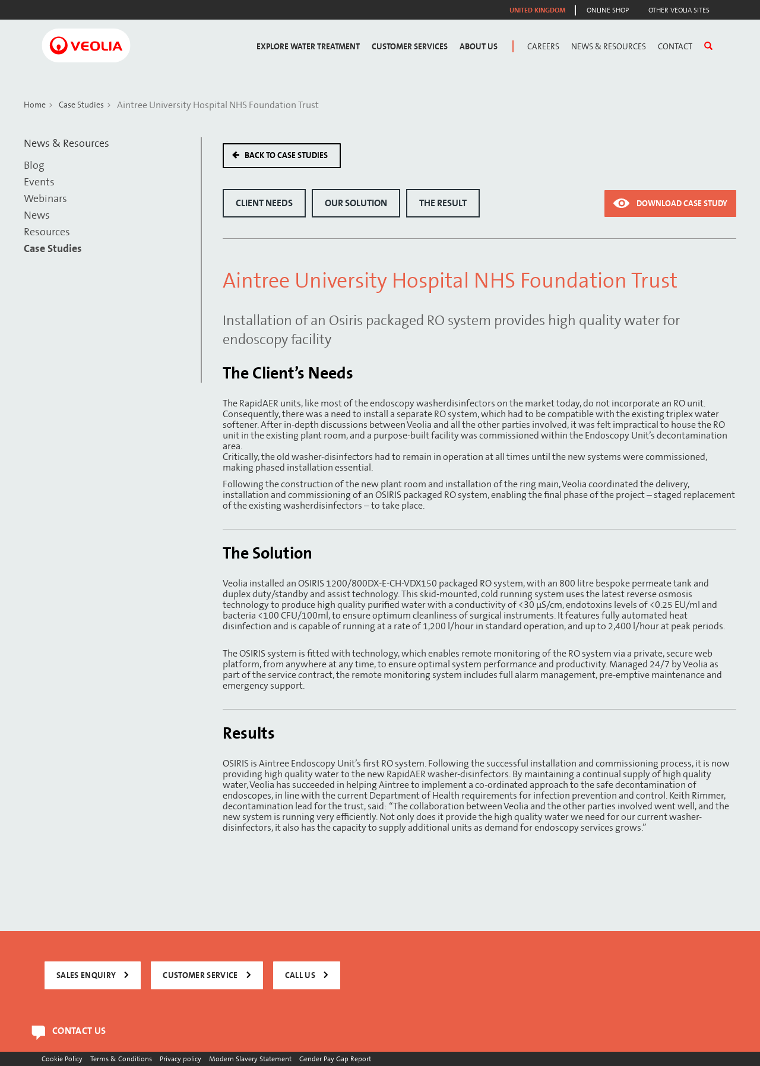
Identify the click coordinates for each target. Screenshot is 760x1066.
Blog (34, 165)
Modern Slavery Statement (250, 1058)
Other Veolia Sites (679, 10)
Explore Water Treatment (308, 46)
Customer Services (410, 46)
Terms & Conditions (121, 1058)
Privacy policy (180, 1058)
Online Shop (608, 10)
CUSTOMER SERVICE (200, 975)
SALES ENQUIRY (86, 975)
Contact (675, 46)
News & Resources (608, 46)
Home (35, 105)
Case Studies (81, 105)
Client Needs (264, 203)
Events (39, 182)
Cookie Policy (62, 1058)
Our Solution (356, 203)
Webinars (45, 198)
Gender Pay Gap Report (335, 1058)
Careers (543, 46)
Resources (47, 232)
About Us (479, 46)
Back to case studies (286, 155)
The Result (443, 203)
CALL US (300, 975)
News (37, 215)
